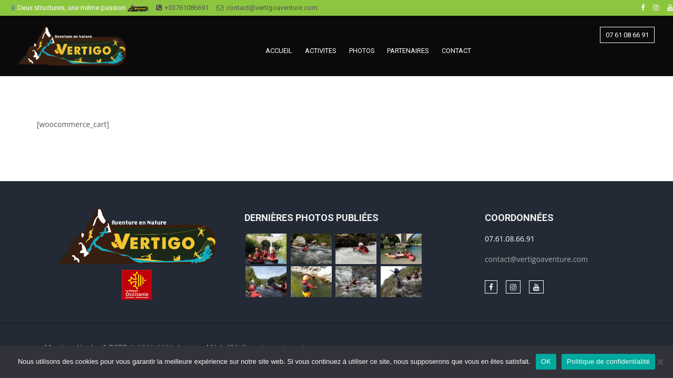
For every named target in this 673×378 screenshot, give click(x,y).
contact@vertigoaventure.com (267, 8)
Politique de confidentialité (608, 361)
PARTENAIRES (408, 51)
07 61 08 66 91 (627, 35)
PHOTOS (362, 51)
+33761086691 (182, 8)
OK (546, 361)
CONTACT (456, 51)
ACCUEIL (279, 51)
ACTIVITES (320, 51)
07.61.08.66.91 (510, 239)
